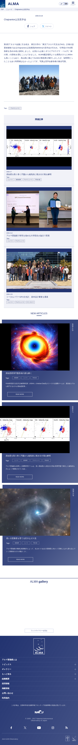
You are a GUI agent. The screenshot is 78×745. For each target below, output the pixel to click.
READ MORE (20, 394)
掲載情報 (5, 688)
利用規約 (5, 698)
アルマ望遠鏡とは (9, 660)
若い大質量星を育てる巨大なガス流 (21, 538)
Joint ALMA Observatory (10, 739)
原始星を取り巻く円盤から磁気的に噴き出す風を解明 (28, 456)
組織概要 (5, 679)
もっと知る (6, 674)
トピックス (6, 664)
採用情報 (5, 683)
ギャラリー (6, 669)
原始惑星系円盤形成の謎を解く (19, 373)
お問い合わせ (7, 693)
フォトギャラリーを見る (39, 631)
